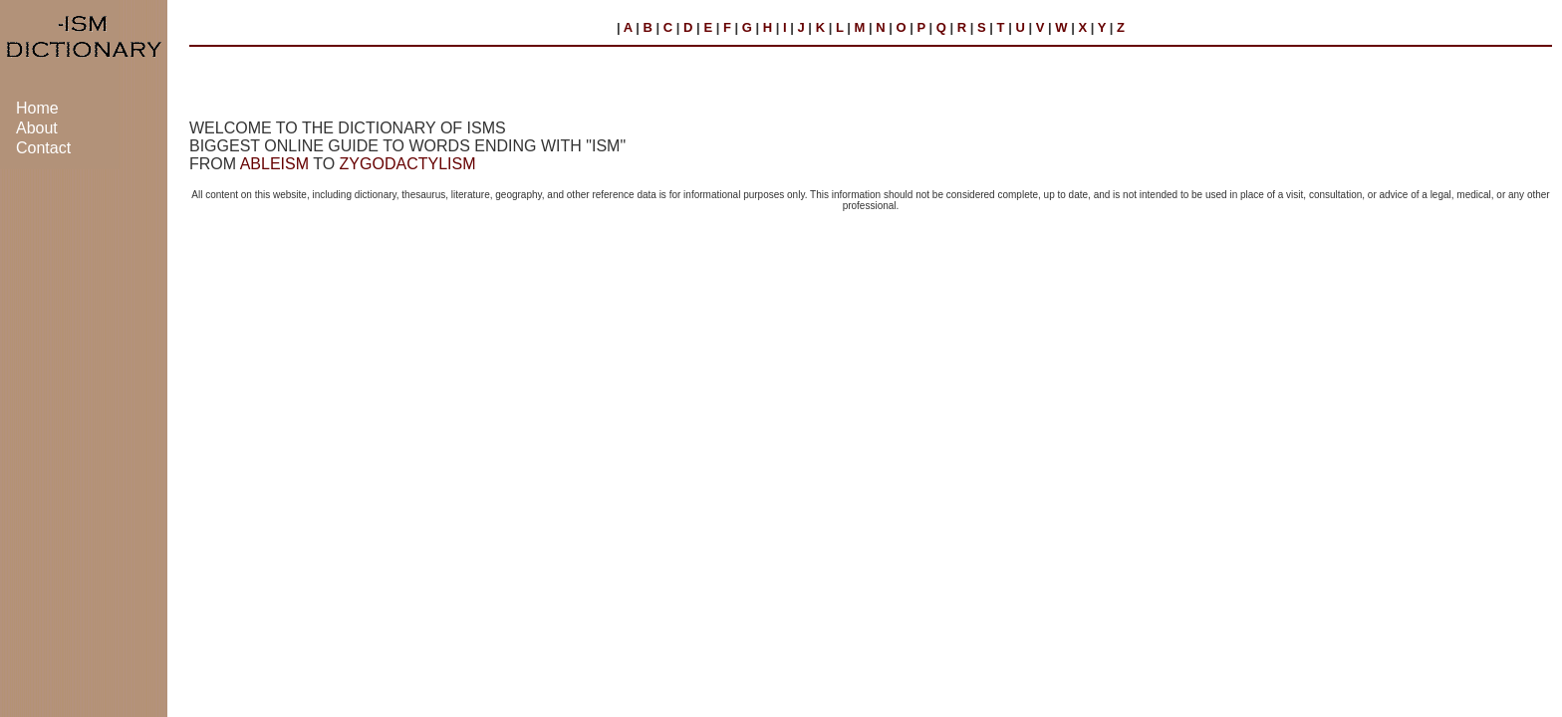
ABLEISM (274, 163)
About (37, 128)
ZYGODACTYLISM (408, 163)
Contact (43, 147)
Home (37, 108)
